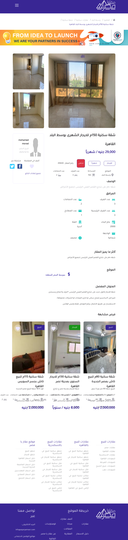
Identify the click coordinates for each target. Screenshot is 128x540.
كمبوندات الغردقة (107, 463)
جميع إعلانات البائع (33, 174)
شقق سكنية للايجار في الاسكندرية (51, 458)
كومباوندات (50, 524)
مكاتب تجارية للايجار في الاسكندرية (51, 483)
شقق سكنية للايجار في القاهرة (78, 458)
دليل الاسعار (82, 534)
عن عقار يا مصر (48, 534)
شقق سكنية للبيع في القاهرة (78, 452)
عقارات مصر (110, 448)
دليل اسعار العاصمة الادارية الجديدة (26, 466)
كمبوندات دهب (108, 470)
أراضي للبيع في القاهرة (78, 488)
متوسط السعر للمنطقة (57, 274)
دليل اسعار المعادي (26, 475)
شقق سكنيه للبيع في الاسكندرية (52, 452)
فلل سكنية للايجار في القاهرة (78, 471)
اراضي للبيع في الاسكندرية (55, 489)
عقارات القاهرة (109, 451)
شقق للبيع (30, 451)
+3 (28, 108)
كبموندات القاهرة (107, 459)
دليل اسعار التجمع (27, 478)
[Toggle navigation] (17, 5)
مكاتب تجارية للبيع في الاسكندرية (52, 477)
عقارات (85, 524)
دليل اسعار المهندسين (25, 471)
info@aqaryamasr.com (25, 530)
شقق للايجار (29, 455)
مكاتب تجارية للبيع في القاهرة (78, 477)
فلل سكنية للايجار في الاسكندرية (52, 471)
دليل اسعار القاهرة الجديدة (26, 459)
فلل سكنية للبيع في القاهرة (79, 465)
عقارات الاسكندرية (107, 455)
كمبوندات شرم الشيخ (105, 466)
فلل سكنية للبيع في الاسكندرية (52, 465)
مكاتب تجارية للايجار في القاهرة (78, 483)
